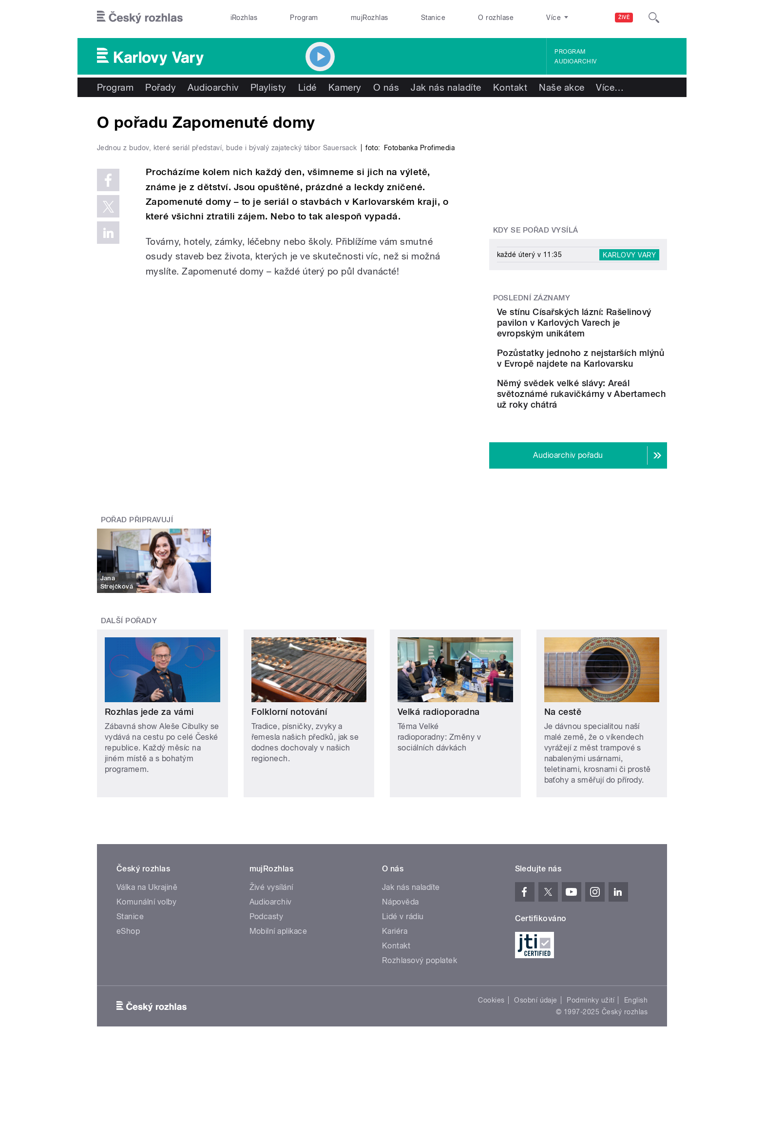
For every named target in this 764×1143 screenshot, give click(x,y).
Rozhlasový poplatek (419, 1003)
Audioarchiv (575, 61)
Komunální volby (146, 944)
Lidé (307, 87)
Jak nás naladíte (446, 87)
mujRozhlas (369, 17)
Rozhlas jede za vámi (149, 754)
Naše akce (561, 87)
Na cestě (563, 754)
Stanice (433, 17)
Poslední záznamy (532, 298)
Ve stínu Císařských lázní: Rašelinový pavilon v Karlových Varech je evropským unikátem (605, 328)
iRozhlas (244, 17)
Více (610, 87)
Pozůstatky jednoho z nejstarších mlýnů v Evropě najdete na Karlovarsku (594, 379)
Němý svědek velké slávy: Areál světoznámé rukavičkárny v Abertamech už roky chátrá (609, 431)
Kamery (345, 87)
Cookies (491, 1043)
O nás (386, 87)
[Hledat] (654, 17)
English (636, 1043)
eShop (128, 974)
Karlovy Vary (629, 254)
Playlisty (268, 87)
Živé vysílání (271, 930)
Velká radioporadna (439, 754)
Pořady (160, 87)
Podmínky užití (590, 1043)
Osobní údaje (535, 1043)
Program (304, 17)
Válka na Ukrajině (146, 930)
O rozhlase (496, 17)
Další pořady (129, 663)
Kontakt (510, 87)
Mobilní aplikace (278, 974)
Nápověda (400, 944)
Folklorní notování (289, 754)
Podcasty (266, 959)
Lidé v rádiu (403, 959)
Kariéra (394, 974)
